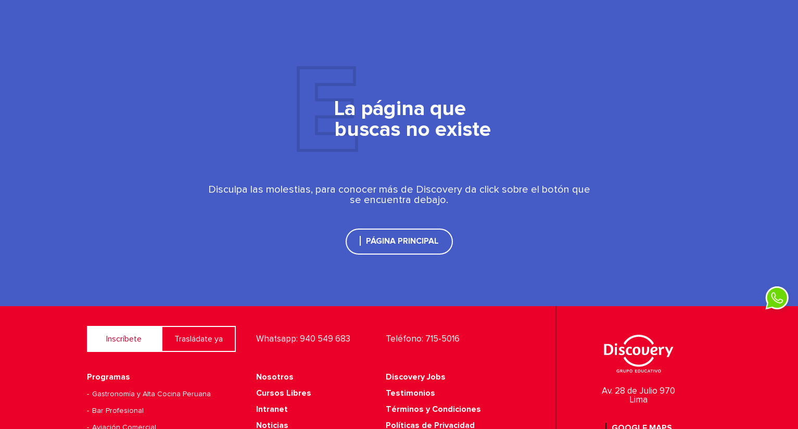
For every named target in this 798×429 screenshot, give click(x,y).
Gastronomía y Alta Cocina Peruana (151, 394)
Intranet (272, 409)
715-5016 (442, 339)
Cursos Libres (283, 393)
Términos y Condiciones (433, 409)
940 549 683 (325, 339)
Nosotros (275, 377)
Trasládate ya (198, 339)
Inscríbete (124, 339)
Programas (108, 377)
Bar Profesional (118, 410)
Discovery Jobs (416, 377)
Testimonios (410, 393)
